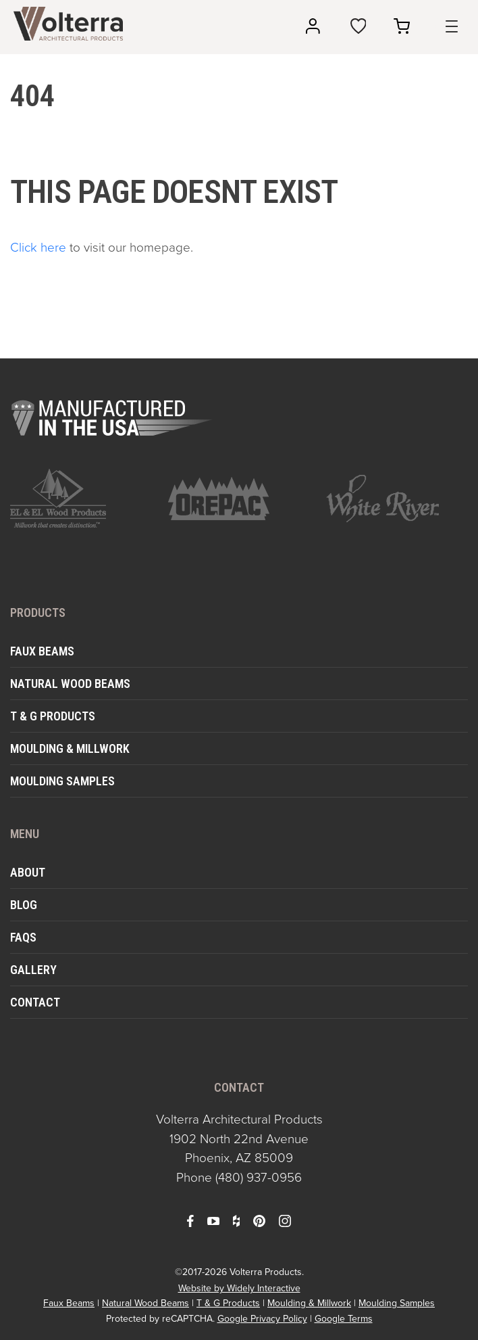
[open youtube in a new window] (213, 1220)
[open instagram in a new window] (284, 1220)
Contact (35, 1002)
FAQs (23, 937)
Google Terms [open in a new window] (344, 1319)
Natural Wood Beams (70, 683)
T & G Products (52, 716)
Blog (23, 905)
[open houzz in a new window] (236, 1220)
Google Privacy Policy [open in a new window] (262, 1319)
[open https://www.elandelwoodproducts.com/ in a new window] (81, 498)
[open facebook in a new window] (190, 1220)
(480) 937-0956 (258, 1177)
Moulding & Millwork (70, 748)
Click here (38, 247)
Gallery (33, 970)
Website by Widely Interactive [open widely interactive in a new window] (239, 1288)
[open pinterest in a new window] (259, 1220)
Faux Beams (42, 651)
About (27, 872)
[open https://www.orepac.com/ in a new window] (239, 498)
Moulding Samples (62, 781)
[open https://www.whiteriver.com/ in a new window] (397, 498)
